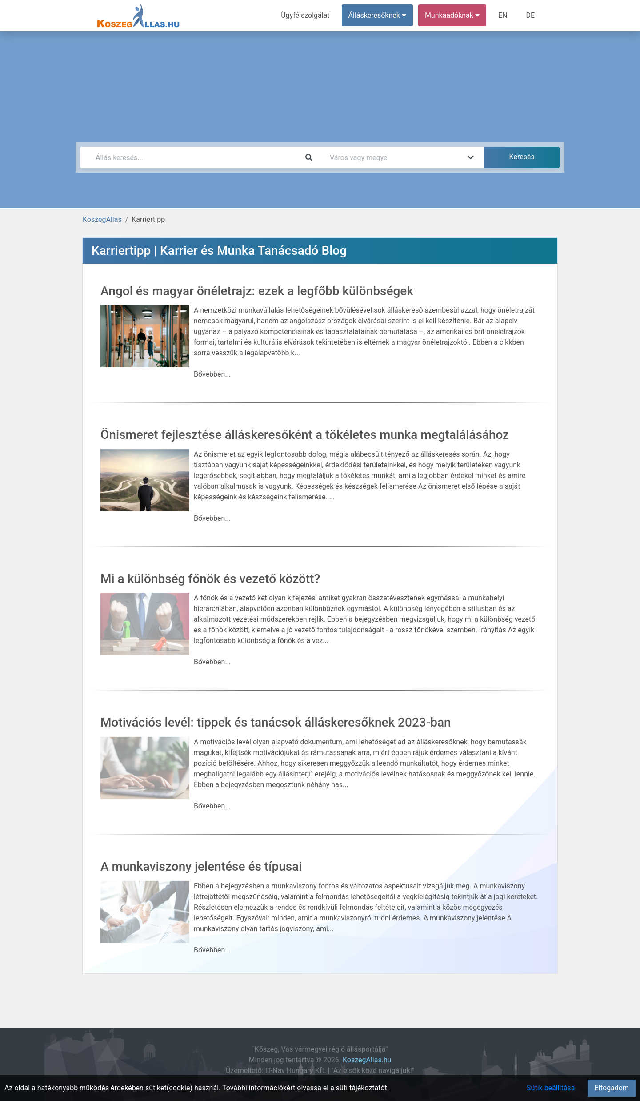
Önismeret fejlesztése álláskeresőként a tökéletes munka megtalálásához (304, 434)
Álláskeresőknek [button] (377, 15)
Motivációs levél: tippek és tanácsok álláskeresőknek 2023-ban (275, 722)
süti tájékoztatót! (362, 1088)
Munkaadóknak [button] (452, 15)
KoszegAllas (102, 219)
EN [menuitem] (503, 15)
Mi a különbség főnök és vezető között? (210, 578)
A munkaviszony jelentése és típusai (201, 866)
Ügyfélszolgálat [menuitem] (305, 15)
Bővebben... (212, 374)
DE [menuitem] (530, 15)
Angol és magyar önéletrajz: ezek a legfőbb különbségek (256, 291)
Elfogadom (611, 1088)
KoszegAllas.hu (367, 1060)
